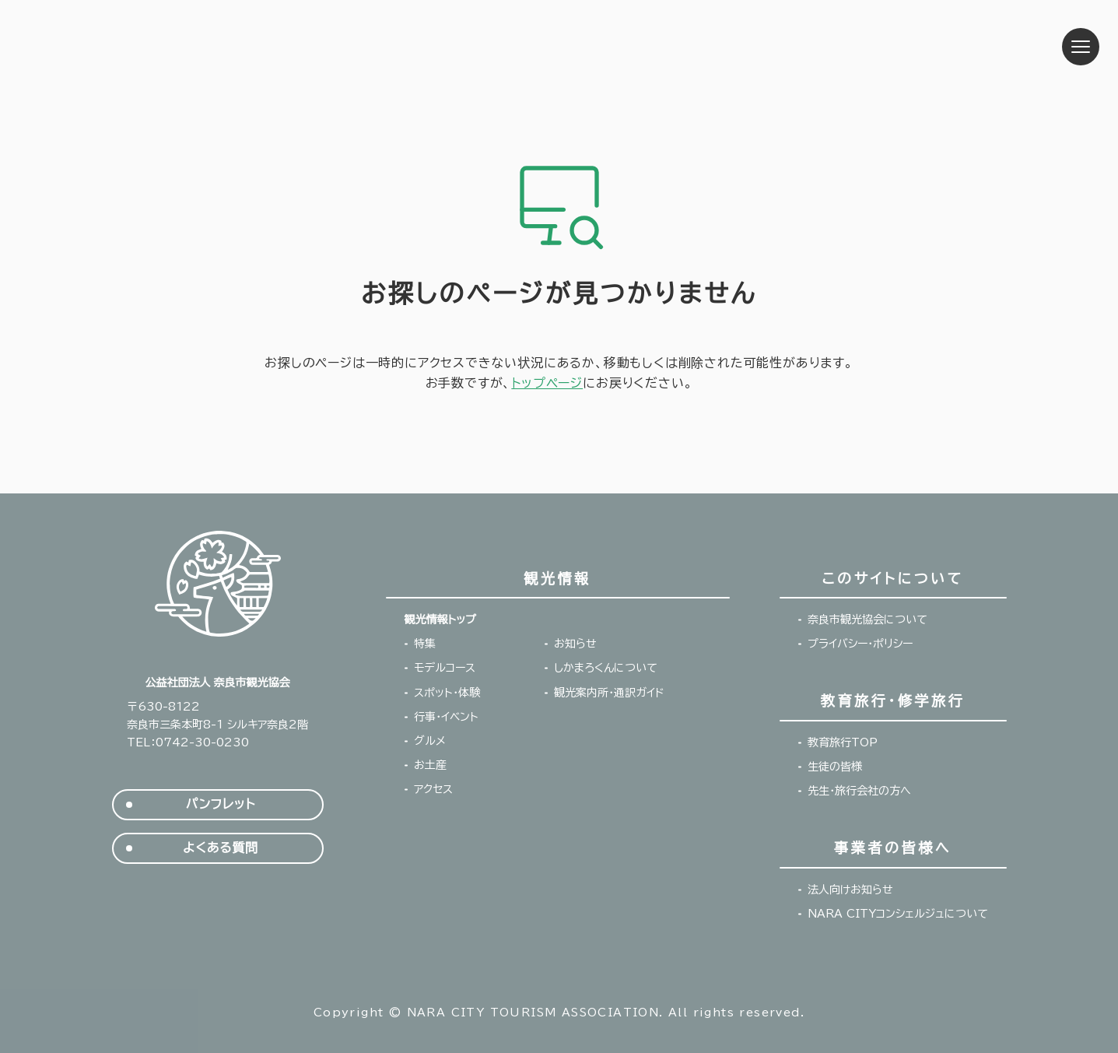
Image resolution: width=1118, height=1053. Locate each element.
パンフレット (220, 804)
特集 (425, 643)
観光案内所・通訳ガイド (609, 692)
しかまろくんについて (605, 667)
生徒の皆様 (835, 766)
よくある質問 (220, 848)
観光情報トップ (440, 619)
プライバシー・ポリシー (860, 643)
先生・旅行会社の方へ (859, 790)
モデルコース (444, 667)
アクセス (433, 789)
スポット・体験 (447, 692)
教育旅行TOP (843, 742)
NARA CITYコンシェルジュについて (898, 913)
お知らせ (575, 643)
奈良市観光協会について (867, 619)
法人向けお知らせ (850, 889)
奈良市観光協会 (150, 47)
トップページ (547, 383)
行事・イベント (446, 716)
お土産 (430, 765)
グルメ (430, 740)
